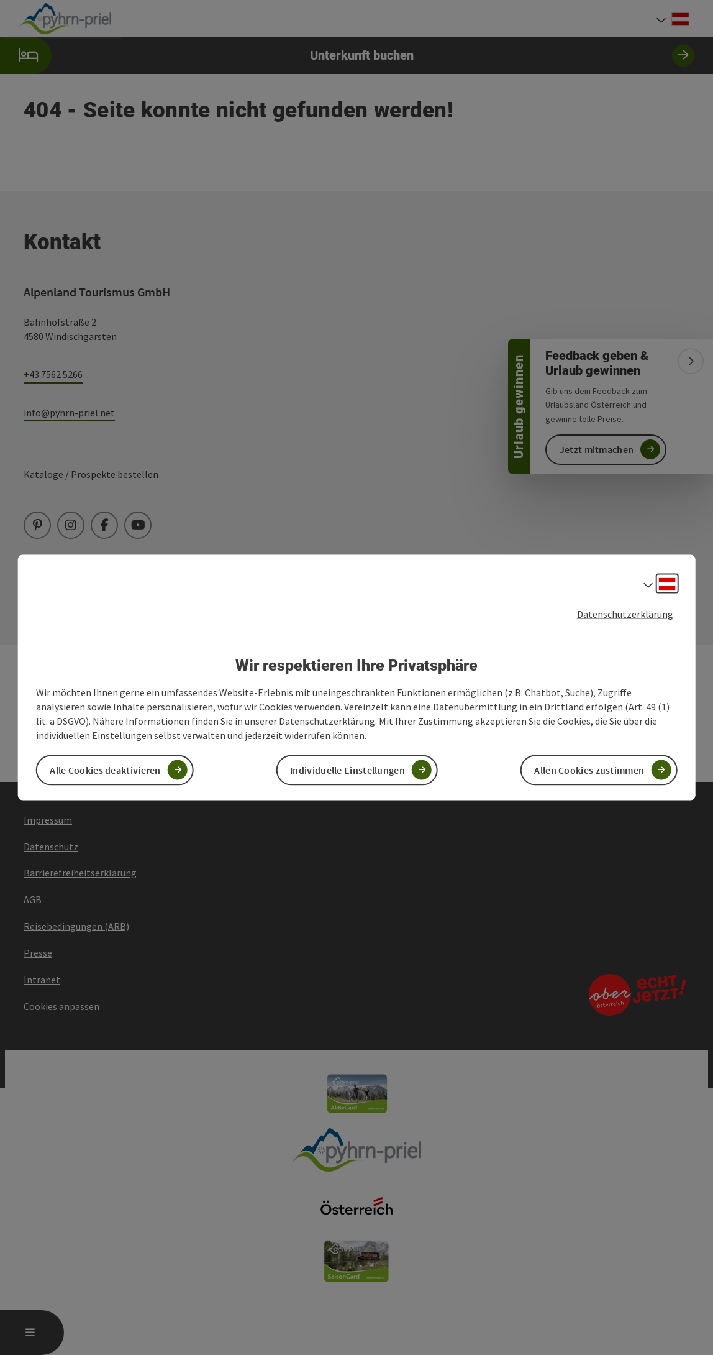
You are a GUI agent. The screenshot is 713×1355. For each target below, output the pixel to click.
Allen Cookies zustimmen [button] (589, 769)
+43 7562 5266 (53, 374)
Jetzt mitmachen (597, 449)
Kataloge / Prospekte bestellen (91, 474)
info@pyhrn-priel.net (69, 412)
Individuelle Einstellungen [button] (347, 769)
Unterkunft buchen (347, 55)
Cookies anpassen (61, 1006)
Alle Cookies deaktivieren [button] (105, 769)
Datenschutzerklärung (625, 614)
